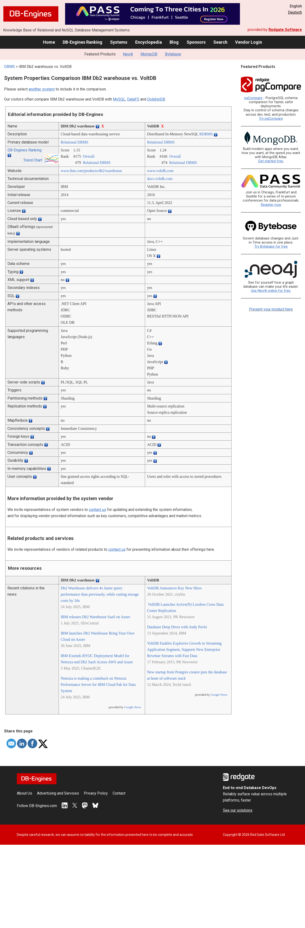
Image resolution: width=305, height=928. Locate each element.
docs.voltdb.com (159, 179)
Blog (174, 42)
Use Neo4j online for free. (271, 291)
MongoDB (148, 54)
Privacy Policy (96, 793)
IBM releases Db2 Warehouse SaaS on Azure (95, 617)
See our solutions (237, 810)
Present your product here (271, 309)
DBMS (9, 66)
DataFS (133, 99)
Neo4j (128, 54)
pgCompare (253, 98)
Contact (119, 793)
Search (220, 42)
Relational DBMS (74, 142)
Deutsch (295, 12)
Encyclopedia (148, 42)
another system (42, 89)
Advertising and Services (58, 793)
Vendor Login (248, 42)
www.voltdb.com (160, 171)
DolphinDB (156, 99)
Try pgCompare (271, 119)
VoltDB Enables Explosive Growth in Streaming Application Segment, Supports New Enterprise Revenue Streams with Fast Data (184, 649)
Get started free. (271, 161)
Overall (88, 156)
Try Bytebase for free (271, 247)
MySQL (119, 99)
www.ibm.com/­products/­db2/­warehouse (91, 171)
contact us (97, 509)
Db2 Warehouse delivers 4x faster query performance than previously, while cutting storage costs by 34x (100, 594)
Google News (132, 707)
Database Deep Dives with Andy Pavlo (177, 627)
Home (49, 42)
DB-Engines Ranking (82, 42)
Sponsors (196, 42)
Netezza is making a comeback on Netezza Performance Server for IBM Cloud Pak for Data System (98, 684)
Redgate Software (285, 29)
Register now (271, 205)
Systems (118, 42)
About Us (24, 793)
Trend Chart (32, 160)
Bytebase (173, 54)
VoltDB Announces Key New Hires (174, 588)
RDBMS (206, 134)
